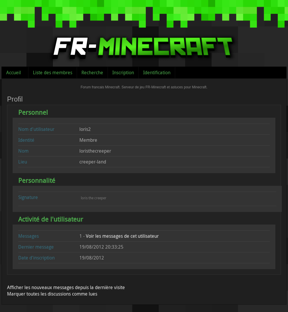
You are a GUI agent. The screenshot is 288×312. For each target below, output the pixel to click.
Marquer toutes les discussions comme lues (52, 294)
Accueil (13, 72)
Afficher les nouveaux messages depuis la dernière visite (66, 287)
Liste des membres (52, 72)
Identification (156, 72)
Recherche (92, 72)
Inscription (123, 72)
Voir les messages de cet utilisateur (122, 236)
